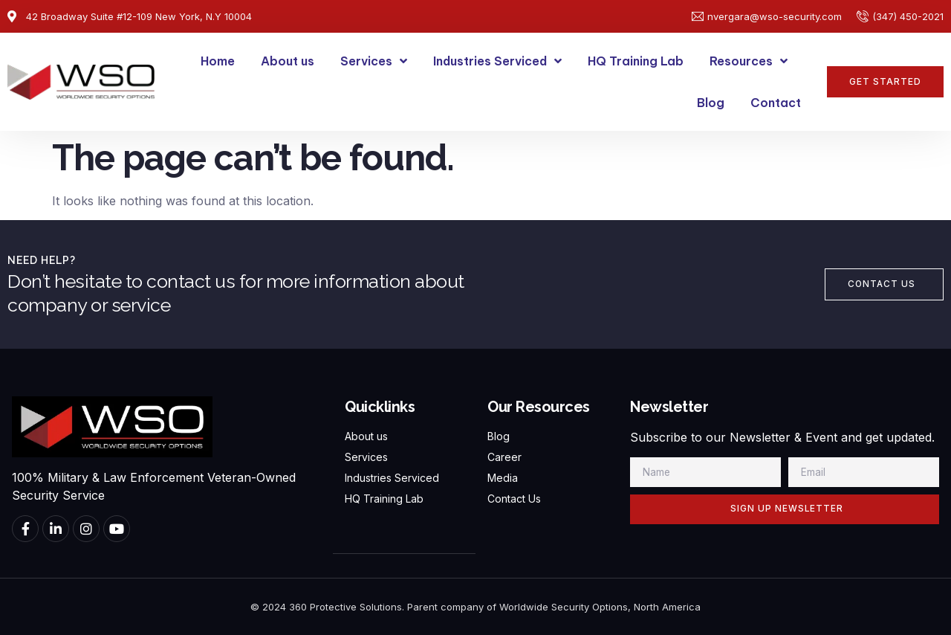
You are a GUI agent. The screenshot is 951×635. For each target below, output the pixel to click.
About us (287, 61)
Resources (749, 61)
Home (218, 61)
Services (373, 61)
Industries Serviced (497, 61)
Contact (775, 102)
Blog (710, 102)
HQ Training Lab (636, 61)
